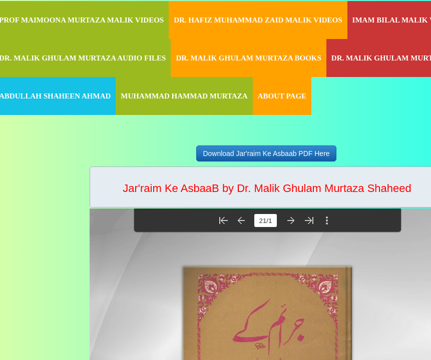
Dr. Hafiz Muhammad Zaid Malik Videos (258, 20)
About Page (282, 96)
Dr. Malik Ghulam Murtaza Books (248, 58)
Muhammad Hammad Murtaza (184, 96)
